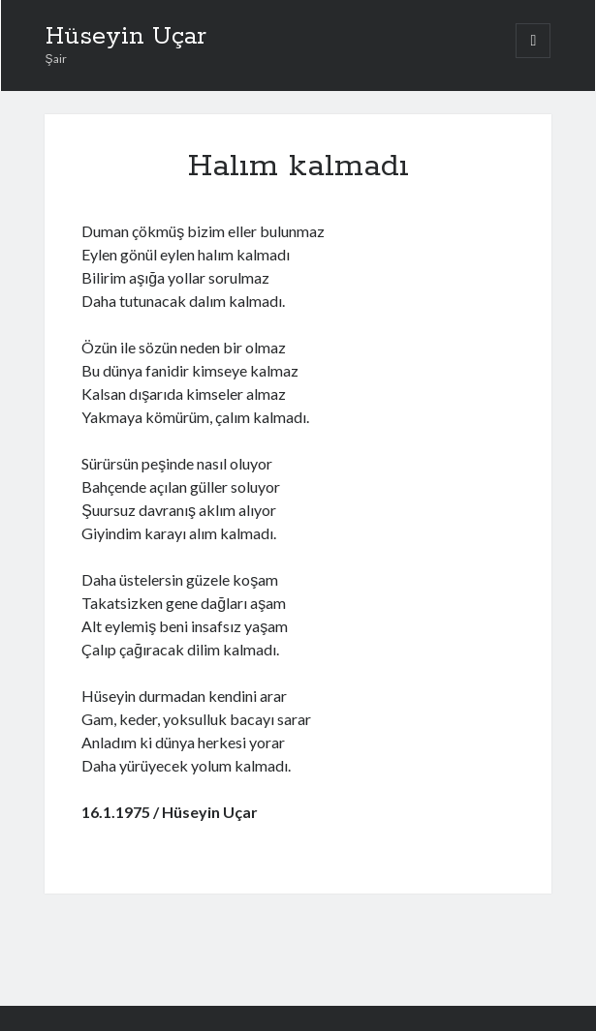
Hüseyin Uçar (126, 36)
